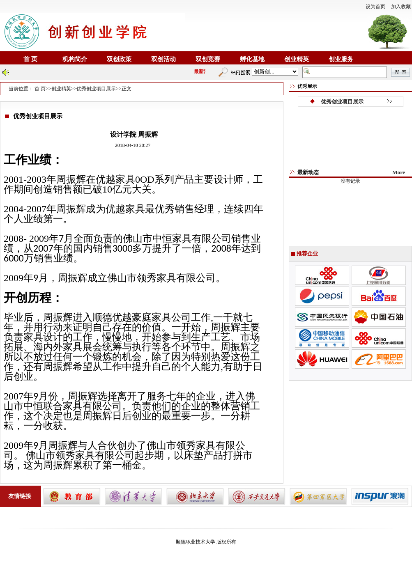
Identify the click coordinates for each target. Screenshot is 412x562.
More (398, 172)
